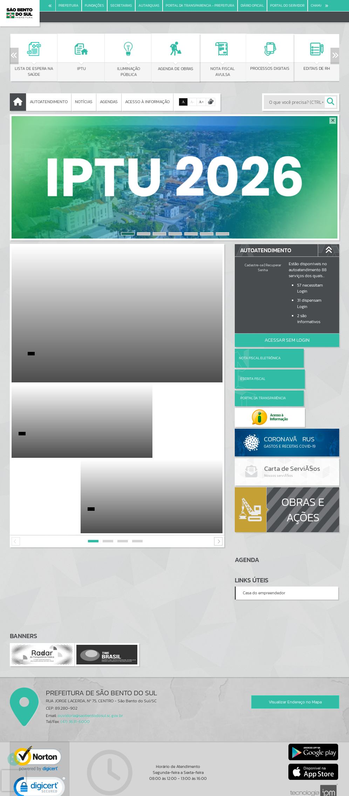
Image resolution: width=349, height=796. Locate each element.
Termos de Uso (174, 783)
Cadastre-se (254, 265)
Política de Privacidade (174, 789)
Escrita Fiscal (305, 358)
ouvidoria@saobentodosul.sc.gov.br (90, 677)
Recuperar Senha (269, 267)
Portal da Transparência (254, 379)
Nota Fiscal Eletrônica (259, 358)
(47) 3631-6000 (75, 683)
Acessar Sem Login (287, 340)
